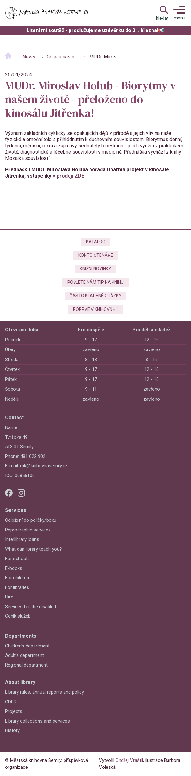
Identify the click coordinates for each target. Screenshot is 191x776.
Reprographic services (28, 530)
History (12, 730)
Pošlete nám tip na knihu (95, 282)
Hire (9, 597)
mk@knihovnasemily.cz (44, 466)
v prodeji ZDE (68, 176)
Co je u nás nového (67, 57)
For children (17, 578)
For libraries (17, 587)
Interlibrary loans (22, 539)
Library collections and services (37, 721)
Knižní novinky (95, 268)
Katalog (95, 241)
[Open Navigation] (162, 13)
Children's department (27, 646)
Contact (14, 418)
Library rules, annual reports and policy (44, 692)
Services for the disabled (30, 606)
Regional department (26, 665)
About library (20, 682)
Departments (20, 636)
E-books (13, 568)
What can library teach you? (33, 549)
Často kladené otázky (95, 295)
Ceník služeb (18, 616)
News (29, 57)
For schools (17, 558)
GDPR (11, 702)
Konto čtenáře (95, 255)
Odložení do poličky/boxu (30, 520)
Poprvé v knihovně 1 (95, 309)
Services (15, 510)
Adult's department (24, 655)
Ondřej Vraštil (129, 760)
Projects (13, 711)
